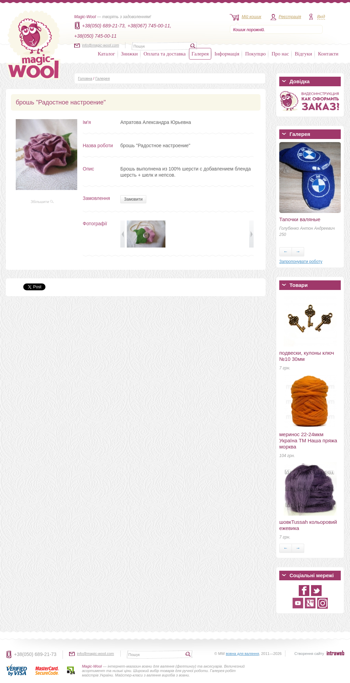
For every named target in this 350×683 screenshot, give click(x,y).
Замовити (133, 199)
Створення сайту (309, 654)
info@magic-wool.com (100, 45)
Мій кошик (251, 16)
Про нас (280, 53)
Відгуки (303, 53)
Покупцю (255, 53)
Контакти (328, 53)
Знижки (129, 53)
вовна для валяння (242, 654)
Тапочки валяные (299, 219)
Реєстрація (290, 16)
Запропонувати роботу (300, 261)
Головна (85, 78)
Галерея (199, 53)
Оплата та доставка (165, 53)
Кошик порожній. (249, 29)
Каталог (106, 53)
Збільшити (42, 202)
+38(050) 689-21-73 (35, 654)
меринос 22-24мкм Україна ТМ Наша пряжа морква (308, 440)
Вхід (321, 16)
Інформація (227, 53)
